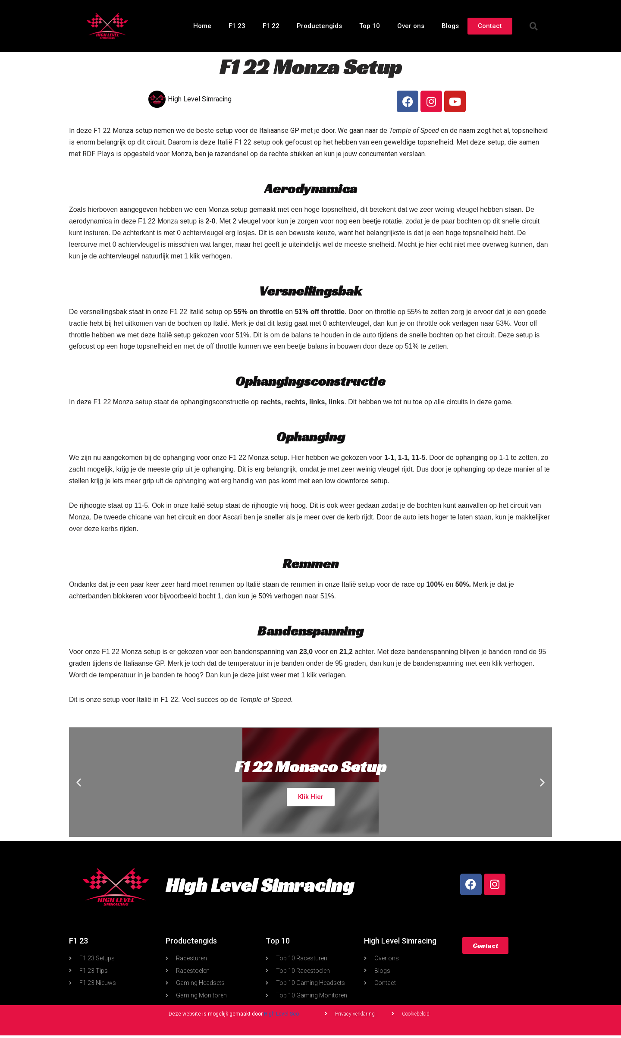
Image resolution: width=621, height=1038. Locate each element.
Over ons (410, 26)
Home (202, 26)
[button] (534, 26)
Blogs (450, 26)
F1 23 (237, 26)
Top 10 (369, 26)
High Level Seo (281, 1016)
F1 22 (271, 26)
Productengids (319, 26)
